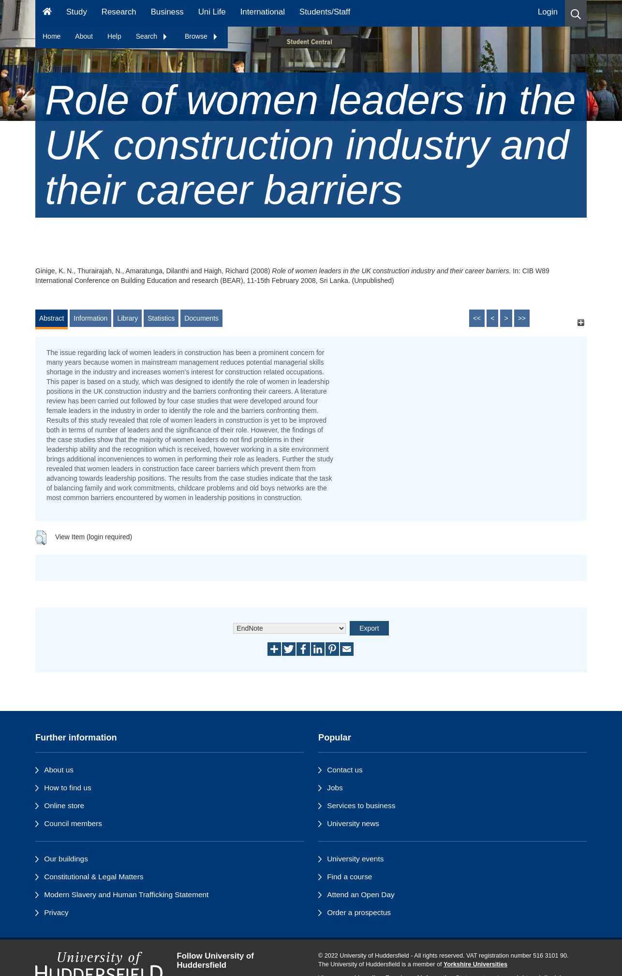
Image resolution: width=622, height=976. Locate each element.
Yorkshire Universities (475, 964)
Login (548, 11)
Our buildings (66, 859)
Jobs (335, 788)
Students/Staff (324, 11)
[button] (576, 13)
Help (114, 36)
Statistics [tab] (161, 318)
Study (76, 11)
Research (119, 11)
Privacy (56, 912)
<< (477, 318)
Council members (73, 823)
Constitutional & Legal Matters (93, 876)
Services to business (361, 805)
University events (355, 859)
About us (59, 770)
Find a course (349, 876)
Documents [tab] (201, 318)
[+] (580, 322)
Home (51, 36)
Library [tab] (127, 318)
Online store (64, 805)
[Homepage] (47, 13)
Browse (201, 36)
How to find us (67, 788)
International (262, 11)
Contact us (345, 770)
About (84, 36)
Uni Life (212, 11)
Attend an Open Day (360, 894)
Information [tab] (90, 318)
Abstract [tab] (51, 318)
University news (353, 823)
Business (167, 11)
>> (522, 318)
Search (152, 36)
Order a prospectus (359, 912)
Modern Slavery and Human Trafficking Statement (126, 894)
